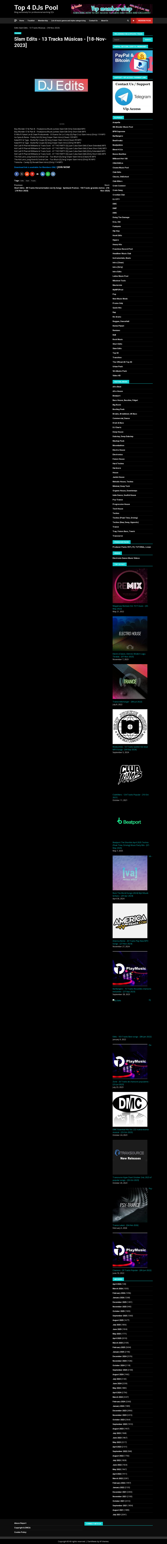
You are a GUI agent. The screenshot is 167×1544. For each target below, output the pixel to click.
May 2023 (117, 1442)
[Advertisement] (112, 8)
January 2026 (118, 1298)
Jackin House (118, 477)
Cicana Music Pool (121, 168)
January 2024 (118, 1406)
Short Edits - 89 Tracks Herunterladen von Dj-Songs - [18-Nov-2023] (38, 188)
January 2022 (118, 1487)
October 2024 (119, 1365)
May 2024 (117, 1388)
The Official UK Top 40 (122, 362)
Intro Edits (117, 272)
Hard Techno (118, 463)
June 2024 (117, 1383)
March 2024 (118, 1397)
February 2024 (119, 1402)
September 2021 (120, 1505)
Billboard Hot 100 (120, 159)
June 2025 (117, 1329)
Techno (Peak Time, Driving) (125, 518)
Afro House (118, 391)
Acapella (116, 122)
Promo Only (118, 303)
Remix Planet (118, 326)
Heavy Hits (117, 244)
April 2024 (117, 1392)
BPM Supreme (119, 131)
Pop (114, 294)
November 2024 (120, 1361)
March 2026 (118, 1288)
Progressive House (121, 504)
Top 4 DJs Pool (36, 7)
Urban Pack (118, 366)
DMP (115, 208)
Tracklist (31, 21)
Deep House (118, 432)
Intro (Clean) (118, 262)
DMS (115, 213)
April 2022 (117, 1474)
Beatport (116, 396)
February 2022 (119, 1483)
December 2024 (120, 1356)
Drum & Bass (118, 423)
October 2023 (119, 1420)
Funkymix (117, 226)
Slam (27, 181)
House (115, 473)
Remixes (116, 330)
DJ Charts (117, 427)
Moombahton (118, 445)
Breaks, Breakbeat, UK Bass (125, 414)
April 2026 (117, 1284)
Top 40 (116, 353)
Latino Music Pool (120, 276)
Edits (16, 28)
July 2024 (117, 1379)
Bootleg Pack (118, 409)
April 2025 (117, 1338)
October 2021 (119, 1501)
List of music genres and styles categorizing (68, 21)
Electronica (118, 454)
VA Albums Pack (120, 371)
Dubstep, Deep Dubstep (123, 436)
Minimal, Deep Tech (121, 486)
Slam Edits (117, 348)
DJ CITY (116, 199)
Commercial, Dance (121, 418)
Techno (116, 513)
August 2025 (118, 1320)
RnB (114, 335)
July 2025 (117, 1325)
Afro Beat (117, 387)
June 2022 (117, 1465)
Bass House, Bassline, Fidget (125, 400)
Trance (116, 527)
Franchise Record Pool (123, 249)
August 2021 (118, 1510)
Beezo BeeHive (119, 154)
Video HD (117, 375)
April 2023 (117, 1447)
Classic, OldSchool (121, 177)
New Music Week (120, 299)
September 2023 (120, 1424)
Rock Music (118, 339)
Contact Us (93, 21)
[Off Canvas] (15, 21)
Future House (119, 459)
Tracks (33, 181)
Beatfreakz (118, 140)
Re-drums (117, 317)
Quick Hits (117, 308)
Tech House (118, 509)
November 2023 (120, 1415)
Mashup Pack (118, 441)
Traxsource (118, 536)
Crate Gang (118, 190)
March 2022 (118, 1478)
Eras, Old (116, 222)
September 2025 (120, 1316)
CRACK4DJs (118, 163)
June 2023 (117, 1438)
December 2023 (120, 1411)
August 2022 (118, 1456)
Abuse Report (20, 1523)
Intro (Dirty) (118, 267)
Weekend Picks (141, 21)
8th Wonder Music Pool (123, 127)
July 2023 (117, 1433)
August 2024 (118, 1374)
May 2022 (117, 1469)
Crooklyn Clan (119, 195)
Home (21, 21)
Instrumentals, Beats (122, 258)
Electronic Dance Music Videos (126, 558)
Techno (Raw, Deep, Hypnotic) (126, 522)
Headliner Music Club (122, 253)
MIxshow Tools (119, 281)
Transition (117, 357)
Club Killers (117, 181)
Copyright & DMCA (22, 1528)
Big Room (117, 405)
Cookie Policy (20, 1532)
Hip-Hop (116, 231)
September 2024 (120, 1370)
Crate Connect (119, 186)
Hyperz (116, 240)
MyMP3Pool (118, 290)
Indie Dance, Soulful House (124, 495)
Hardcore (117, 468)
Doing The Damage (121, 217)
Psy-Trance (118, 500)
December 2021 (120, 1492)
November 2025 (120, 1307)
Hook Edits (117, 235)
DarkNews (92, 1541)
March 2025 (118, 1343)
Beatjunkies (118, 145)
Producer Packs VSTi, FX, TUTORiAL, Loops (132, 547)
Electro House (119, 450)
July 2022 (117, 1460)
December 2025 (120, 1302)
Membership (43, 21)
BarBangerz (118, 136)
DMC (115, 204)
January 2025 (118, 1352)
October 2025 (119, 1311)
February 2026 (119, 1293)
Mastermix (117, 285)
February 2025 (119, 1347)
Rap (114, 312)
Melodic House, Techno (123, 482)
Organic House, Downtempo (125, 491)
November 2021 (120, 1496)
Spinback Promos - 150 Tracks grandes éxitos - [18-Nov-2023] (86, 188)
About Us (104, 21)
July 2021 (117, 1515)
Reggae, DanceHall (121, 321)
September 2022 (120, 1451)
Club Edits (117, 172)
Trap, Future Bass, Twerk (124, 531)
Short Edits (117, 344)
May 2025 (117, 1334)
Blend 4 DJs (118, 149)
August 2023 (118, 1429)
